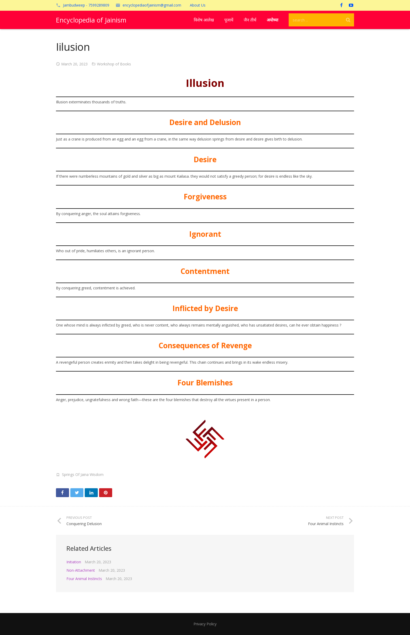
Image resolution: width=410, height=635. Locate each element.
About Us (198, 5)
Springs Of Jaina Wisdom (83, 474)
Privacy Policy (205, 623)
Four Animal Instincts (84, 578)
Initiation (73, 561)
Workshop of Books (114, 63)
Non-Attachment (80, 570)
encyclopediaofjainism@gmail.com (152, 5)
